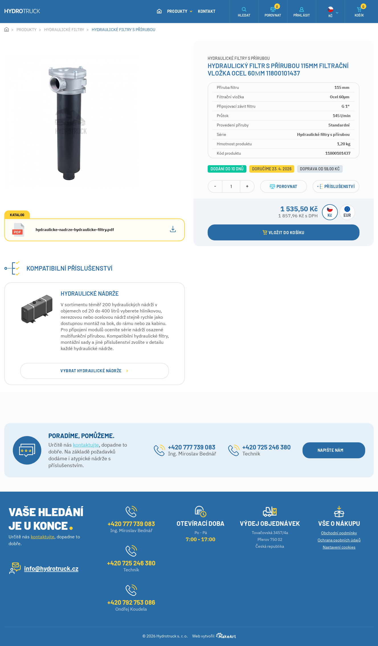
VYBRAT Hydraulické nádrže (94, 370)
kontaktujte (86, 444)
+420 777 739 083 (191, 446)
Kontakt (206, 11)
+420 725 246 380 (266, 446)
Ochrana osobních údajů (339, 540)
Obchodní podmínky (339, 532)
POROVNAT (283, 186)
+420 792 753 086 (131, 602)
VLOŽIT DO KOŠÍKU (284, 232)
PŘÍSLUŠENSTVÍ (336, 186)
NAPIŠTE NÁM (334, 450)
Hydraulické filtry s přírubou (123, 29)
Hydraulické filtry (64, 29)
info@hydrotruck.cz (51, 568)
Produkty (179, 11)
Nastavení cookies (339, 547)
